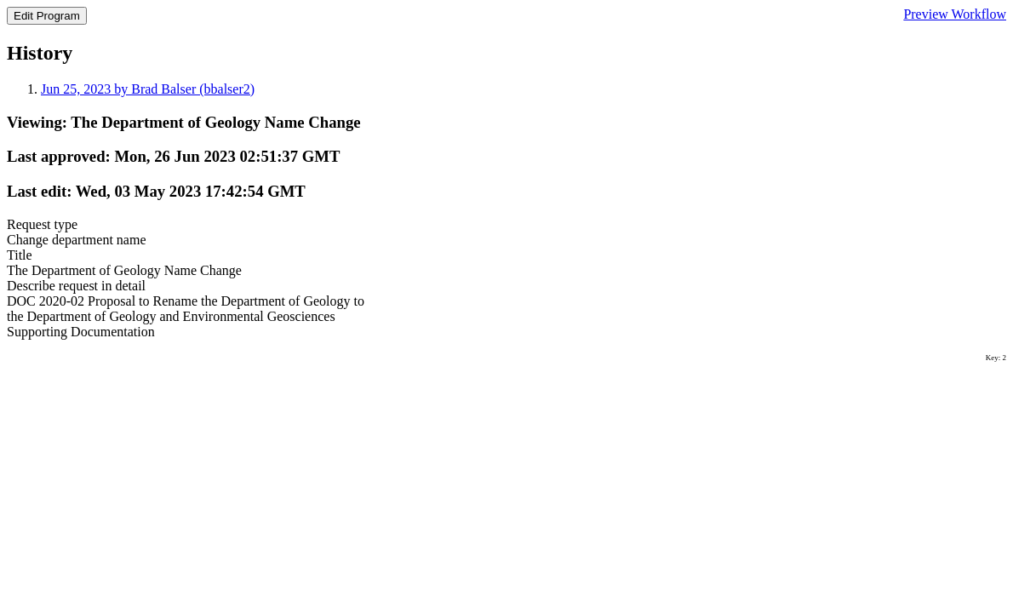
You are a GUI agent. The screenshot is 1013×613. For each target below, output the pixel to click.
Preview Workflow (954, 14)
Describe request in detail (76, 285)
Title (19, 255)
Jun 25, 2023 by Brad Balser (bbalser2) (148, 89)
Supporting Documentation (81, 331)
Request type (42, 224)
